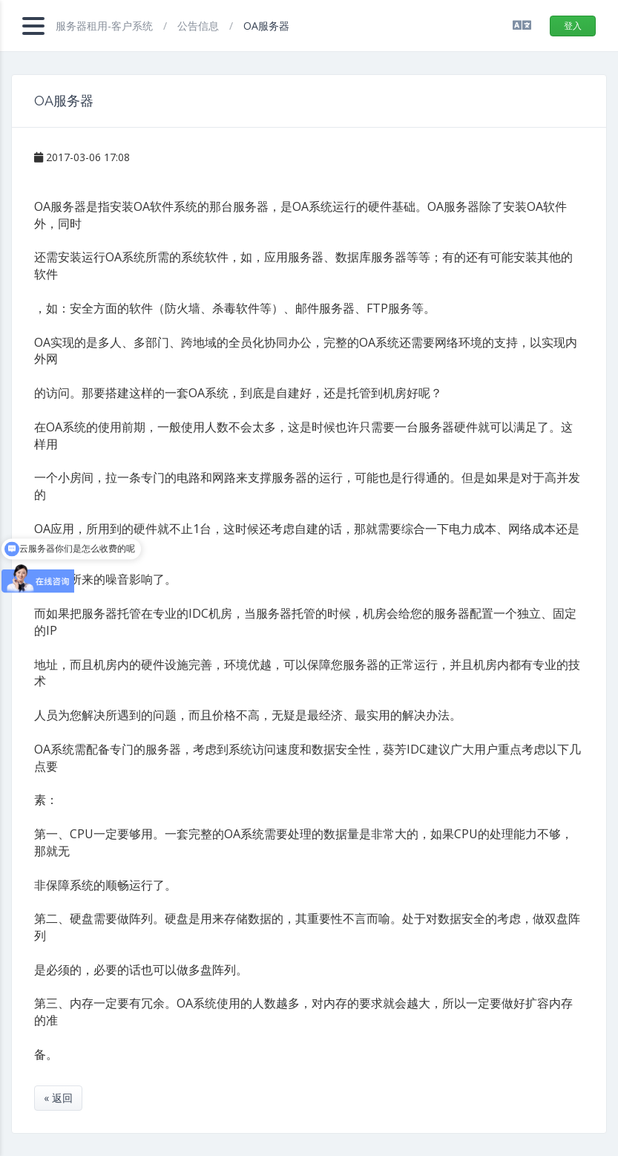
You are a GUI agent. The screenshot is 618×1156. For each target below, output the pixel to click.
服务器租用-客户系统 (106, 26)
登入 (573, 25)
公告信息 (199, 26)
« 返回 (58, 1098)
